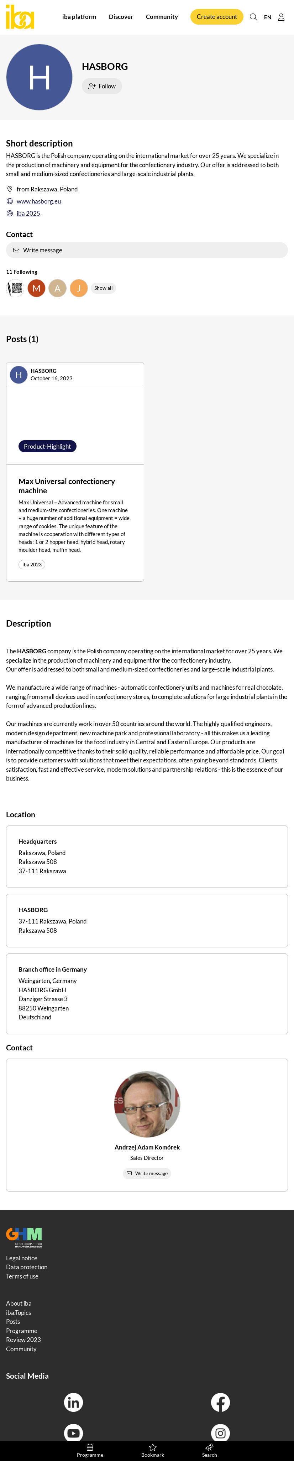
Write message (37, 250)
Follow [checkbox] (102, 86)
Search (209, 1451)
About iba (19, 1303)
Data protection (26, 1267)
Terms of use (22, 1276)
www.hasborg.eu (33, 201)
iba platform (79, 17)
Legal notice (21, 1258)
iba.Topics (18, 1312)
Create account (217, 17)
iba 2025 (23, 213)
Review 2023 (23, 1339)
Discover (121, 17)
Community (162, 17)
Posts (13, 1321)
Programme (90, 1451)
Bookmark (152, 1451)
